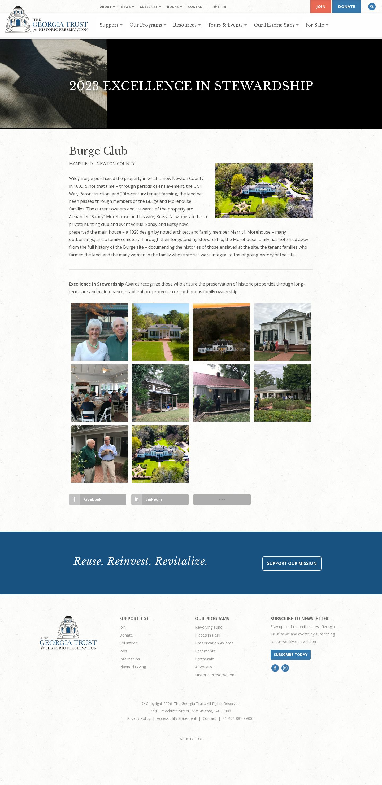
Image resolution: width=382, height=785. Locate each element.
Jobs (123, 651)
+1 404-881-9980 (237, 718)
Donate (346, 6)
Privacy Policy (138, 718)
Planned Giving (132, 666)
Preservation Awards (214, 643)
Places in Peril (207, 635)
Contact (209, 718)
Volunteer (128, 643)
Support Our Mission (292, 563)
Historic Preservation (214, 674)
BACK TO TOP (191, 738)
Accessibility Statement (176, 718)
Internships (129, 658)
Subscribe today (290, 654)
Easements (205, 651)
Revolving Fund (209, 627)
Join (320, 6)
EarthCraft (204, 658)
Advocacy (203, 666)
